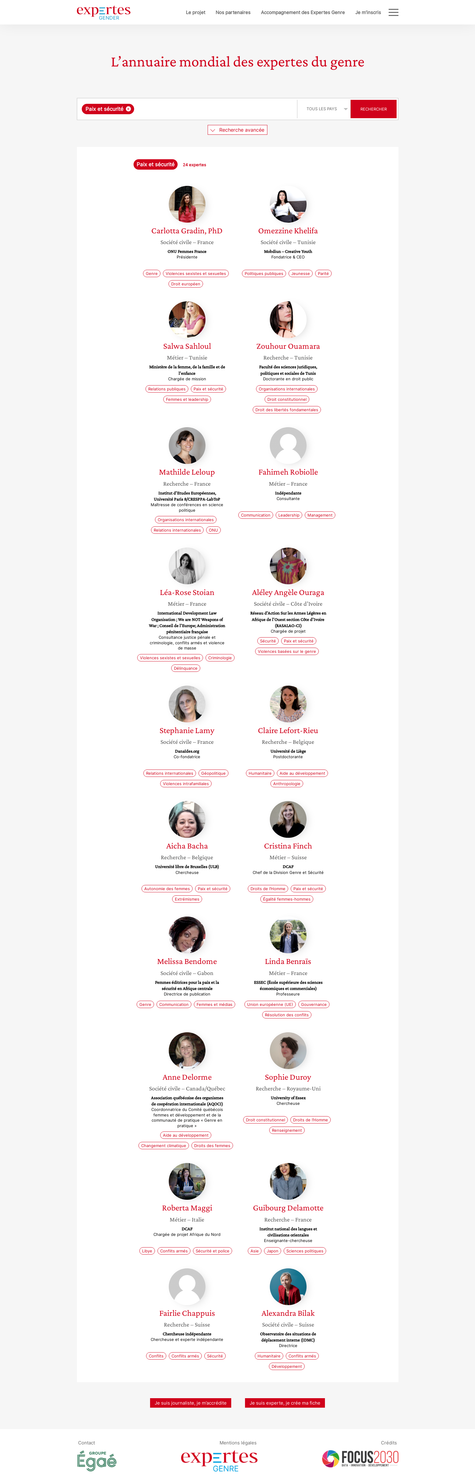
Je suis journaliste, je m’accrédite (191, 1403)
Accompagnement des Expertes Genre (283, 12)
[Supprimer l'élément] (128, 108)
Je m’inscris (348, 12)
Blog (376, 12)
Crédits (389, 1443)
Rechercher (373, 109)
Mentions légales (238, 1443)
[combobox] (188, 109)
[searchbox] (199, 109)
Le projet (175, 12)
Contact (86, 1443)
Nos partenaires (212, 12)
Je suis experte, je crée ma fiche (285, 1403)
